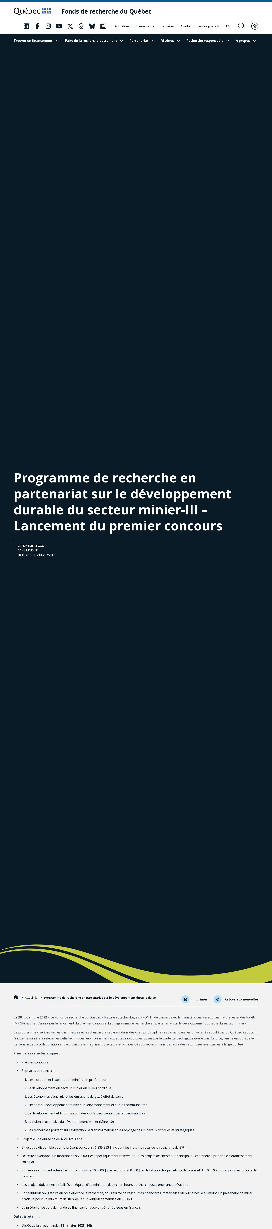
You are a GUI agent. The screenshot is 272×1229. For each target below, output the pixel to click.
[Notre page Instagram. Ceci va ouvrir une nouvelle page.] (48, 26)
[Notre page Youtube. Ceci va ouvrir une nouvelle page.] (59, 26)
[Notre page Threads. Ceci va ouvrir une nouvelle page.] (81, 26)
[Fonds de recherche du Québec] (106, 11)
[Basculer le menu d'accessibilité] (254, 26)
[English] (228, 26)
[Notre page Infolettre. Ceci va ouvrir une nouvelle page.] (103, 26)
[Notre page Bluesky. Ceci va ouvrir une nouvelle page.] (92, 26)
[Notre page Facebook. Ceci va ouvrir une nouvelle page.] (37, 26)
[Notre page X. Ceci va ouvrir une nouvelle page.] (70, 26)
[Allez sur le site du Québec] (32, 11)
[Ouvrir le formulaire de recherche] (241, 26)
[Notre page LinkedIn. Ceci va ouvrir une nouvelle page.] (26, 26)
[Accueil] (16, 997)
